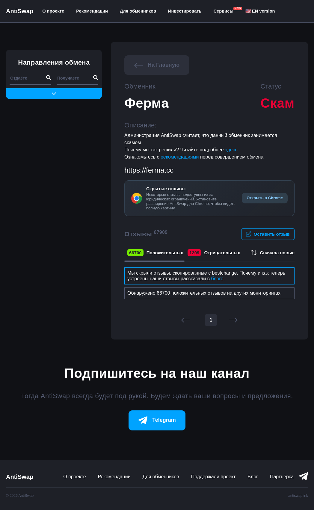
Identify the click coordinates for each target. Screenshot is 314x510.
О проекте (53, 11)
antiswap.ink (298, 496)
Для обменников (138, 11)
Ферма (146, 103)
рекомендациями (180, 156)
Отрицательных (214, 252)
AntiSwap (19, 11)
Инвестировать (185, 11)
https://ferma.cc (148, 170)
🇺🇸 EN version (260, 11)
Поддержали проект (213, 476)
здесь (231, 149)
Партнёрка (282, 476)
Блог (252, 476)
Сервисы (223, 11)
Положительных (155, 252)
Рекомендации (92, 11)
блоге (217, 278)
